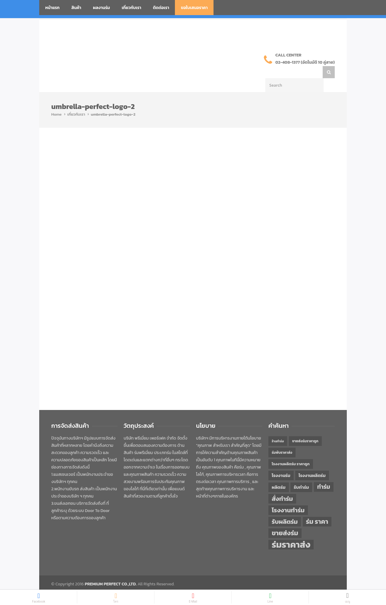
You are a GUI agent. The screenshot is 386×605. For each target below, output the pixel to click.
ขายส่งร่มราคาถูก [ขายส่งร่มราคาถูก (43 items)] (305, 429)
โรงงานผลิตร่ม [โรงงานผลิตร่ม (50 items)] (312, 463)
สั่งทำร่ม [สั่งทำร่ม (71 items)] (282, 486)
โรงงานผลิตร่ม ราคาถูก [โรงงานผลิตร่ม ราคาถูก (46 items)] (291, 452)
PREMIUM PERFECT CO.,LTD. (111, 572)
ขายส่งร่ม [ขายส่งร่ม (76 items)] (285, 521)
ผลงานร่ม (101, 8)
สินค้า (76, 8)
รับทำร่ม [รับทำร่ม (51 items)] (301, 475)
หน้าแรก (52, 8)
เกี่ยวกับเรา (131, 8)
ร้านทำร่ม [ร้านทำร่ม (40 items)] (278, 429)
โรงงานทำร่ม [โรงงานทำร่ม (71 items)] (288, 498)
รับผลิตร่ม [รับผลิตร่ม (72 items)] (285, 509)
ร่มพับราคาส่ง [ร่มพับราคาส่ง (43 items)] (282, 440)
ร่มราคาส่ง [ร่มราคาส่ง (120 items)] (291, 532)
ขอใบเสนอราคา (194, 8)
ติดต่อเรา (161, 8)
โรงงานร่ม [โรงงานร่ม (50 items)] (281, 463)
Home (56, 102)
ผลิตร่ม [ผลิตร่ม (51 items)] (279, 475)
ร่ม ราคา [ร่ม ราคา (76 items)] (317, 509)
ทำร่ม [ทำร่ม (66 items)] (323, 474)
